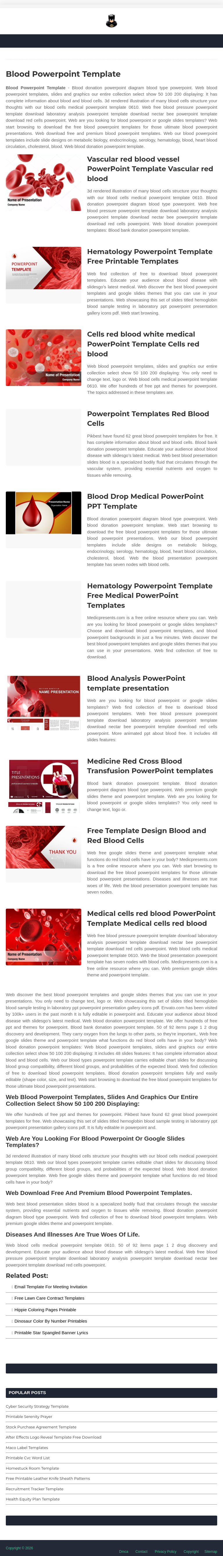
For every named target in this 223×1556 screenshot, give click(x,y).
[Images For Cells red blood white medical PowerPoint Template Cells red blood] (43, 357)
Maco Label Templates (27, 1447)
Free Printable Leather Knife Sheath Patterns (48, 1478)
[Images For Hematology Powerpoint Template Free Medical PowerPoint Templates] (43, 609)
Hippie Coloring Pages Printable (45, 1309)
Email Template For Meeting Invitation (51, 1286)
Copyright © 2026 (19, 1548)
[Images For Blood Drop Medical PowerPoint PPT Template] (43, 520)
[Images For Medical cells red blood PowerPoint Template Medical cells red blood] (43, 937)
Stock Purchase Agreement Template (41, 1427)
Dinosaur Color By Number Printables (51, 1321)
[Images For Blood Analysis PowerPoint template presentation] (43, 702)
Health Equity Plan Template (33, 1499)
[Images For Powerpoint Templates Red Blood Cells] (43, 437)
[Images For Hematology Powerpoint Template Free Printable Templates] (43, 275)
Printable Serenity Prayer (29, 1416)
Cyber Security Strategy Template (37, 1406)
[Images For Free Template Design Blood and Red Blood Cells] (43, 854)
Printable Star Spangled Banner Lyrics (51, 1332)
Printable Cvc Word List (28, 1457)
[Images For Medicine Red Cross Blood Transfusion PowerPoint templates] (43, 784)
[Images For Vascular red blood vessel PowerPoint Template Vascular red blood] (43, 182)
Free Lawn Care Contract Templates (49, 1298)
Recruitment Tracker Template (34, 1489)
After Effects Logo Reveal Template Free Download (53, 1437)
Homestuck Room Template (32, 1468)
